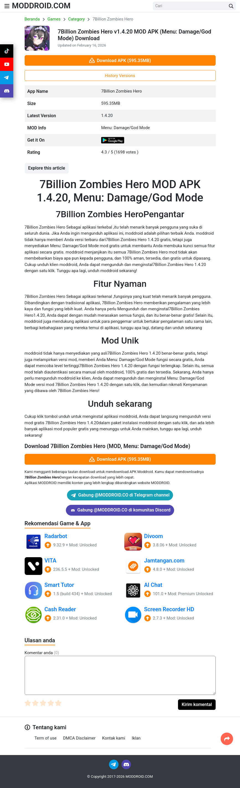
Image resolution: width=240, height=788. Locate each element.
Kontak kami (113, 738)
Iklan (136, 738)
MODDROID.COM (41, 5)
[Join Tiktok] (6, 51)
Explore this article (46, 168)
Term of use (46, 738)
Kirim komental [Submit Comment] (197, 704)
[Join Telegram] (114, 764)
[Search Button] (231, 6)
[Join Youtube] (6, 64)
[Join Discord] (126, 764)
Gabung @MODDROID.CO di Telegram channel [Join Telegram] (120, 495)
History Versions (120, 75)
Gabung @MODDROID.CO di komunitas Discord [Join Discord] (120, 510)
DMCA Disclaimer (79, 738)
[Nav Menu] (7, 6)
